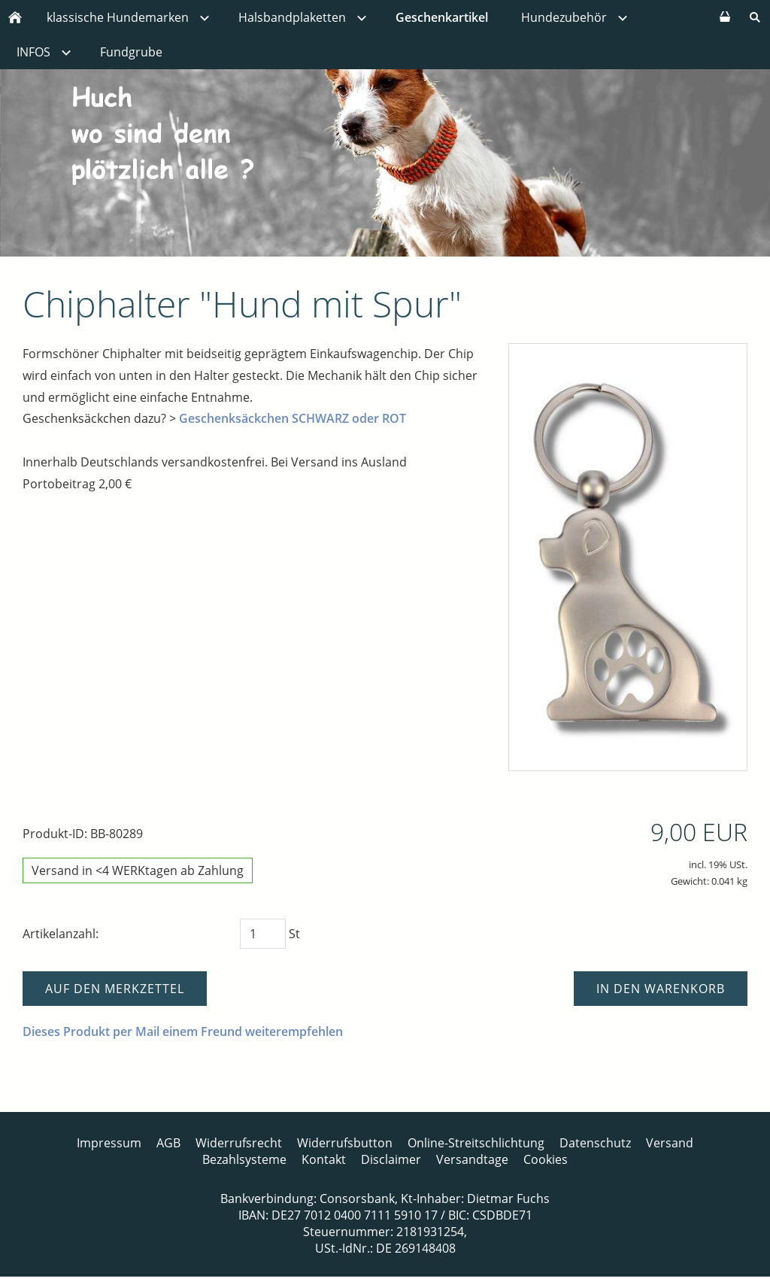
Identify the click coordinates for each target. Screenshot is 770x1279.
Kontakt (324, 1159)
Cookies (545, 1159)
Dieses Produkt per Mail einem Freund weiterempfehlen (183, 1031)
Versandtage (472, 1159)
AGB (168, 1143)
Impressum (109, 1143)
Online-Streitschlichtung (476, 1143)
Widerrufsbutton (345, 1143)
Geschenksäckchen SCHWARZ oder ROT (292, 418)
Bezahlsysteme (244, 1159)
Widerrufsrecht (239, 1143)
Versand (669, 1143)
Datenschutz (595, 1143)
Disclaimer (391, 1159)
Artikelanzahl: (61, 933)
